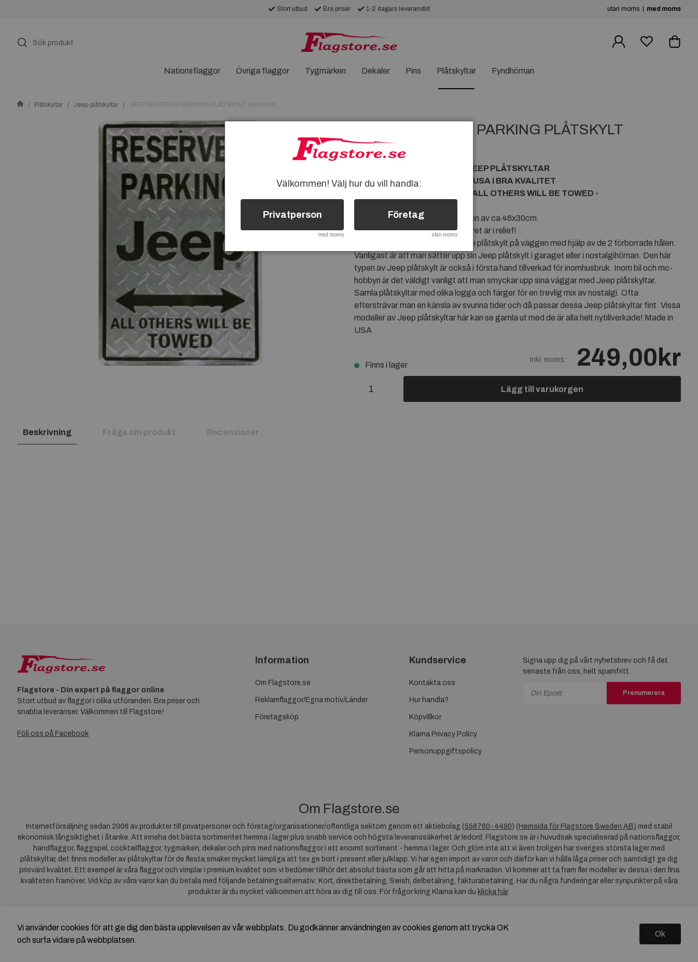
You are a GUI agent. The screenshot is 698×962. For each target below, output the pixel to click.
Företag (406, 215)
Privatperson (292, 215)
